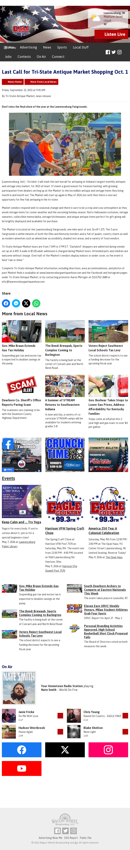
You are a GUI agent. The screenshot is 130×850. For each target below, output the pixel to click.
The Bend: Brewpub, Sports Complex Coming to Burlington (65, 338)
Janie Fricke (26, 712)
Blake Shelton (93, 727)
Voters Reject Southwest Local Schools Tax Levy (108, 336)
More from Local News (43, 81)
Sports (62, 47)
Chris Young (91, 712)
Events (8, 478)
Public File (86, 837)
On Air (41, 57)
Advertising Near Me (50, 837)
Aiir (76, 842)
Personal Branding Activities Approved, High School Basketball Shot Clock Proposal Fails (106, 631)
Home (9, 47)
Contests (24, 57)
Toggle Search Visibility (125, 52)
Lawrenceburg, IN (114, 13)
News (47, 47)
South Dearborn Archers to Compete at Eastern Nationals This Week (105, 589)
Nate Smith (48, 689)
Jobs (8, 57)
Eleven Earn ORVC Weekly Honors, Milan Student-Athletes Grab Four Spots (106, 609)
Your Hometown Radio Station (62, 686)
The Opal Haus (114, 557)
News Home (15, 81)
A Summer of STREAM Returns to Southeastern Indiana (65, 393)
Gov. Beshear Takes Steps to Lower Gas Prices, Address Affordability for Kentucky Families (108, 395)
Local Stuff (81, 47)
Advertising (28, 47)
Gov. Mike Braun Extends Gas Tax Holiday (21, 336)
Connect (58, 57)
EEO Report (71, 837)
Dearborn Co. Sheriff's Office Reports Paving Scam (21, 390)
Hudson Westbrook (31, 727)
